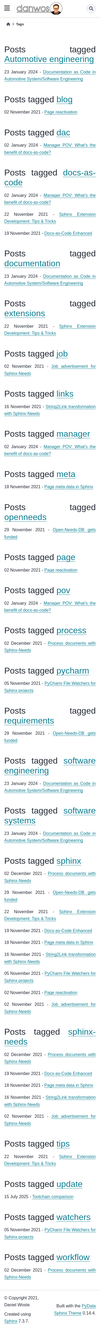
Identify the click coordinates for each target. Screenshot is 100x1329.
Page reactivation (60, 112)
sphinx (69, 861)
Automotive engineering (49, 59)
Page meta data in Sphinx (68, 486)
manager (73, 434)
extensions (24, 313)
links (65, 393)
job (62, 353)
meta (66, 474)
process (71, 630)
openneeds (25, 517)
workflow (73, 1257)
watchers (74, 1217)
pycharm (73, 670)
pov (63, 590)
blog (65, 99)
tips (63, 1143)
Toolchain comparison (53, 1196)
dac (63, 132)
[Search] (91, 8)
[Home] (8, 24)
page (66, 557)
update (70, 1184)
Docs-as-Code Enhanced (68, 233)
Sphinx (10, 1321)
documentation (32, 263)
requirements (29, 720)
